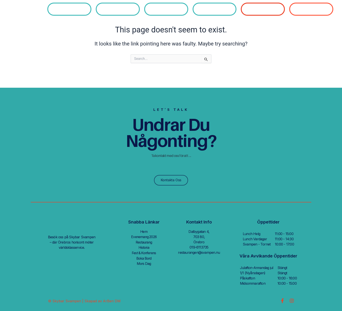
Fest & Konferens (144, 252)
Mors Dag (143, 263)
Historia (144, 247)
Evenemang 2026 (144, 237)
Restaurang (143, 242)
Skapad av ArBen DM (102, 301)
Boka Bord (144, 258)
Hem (144, 231)
